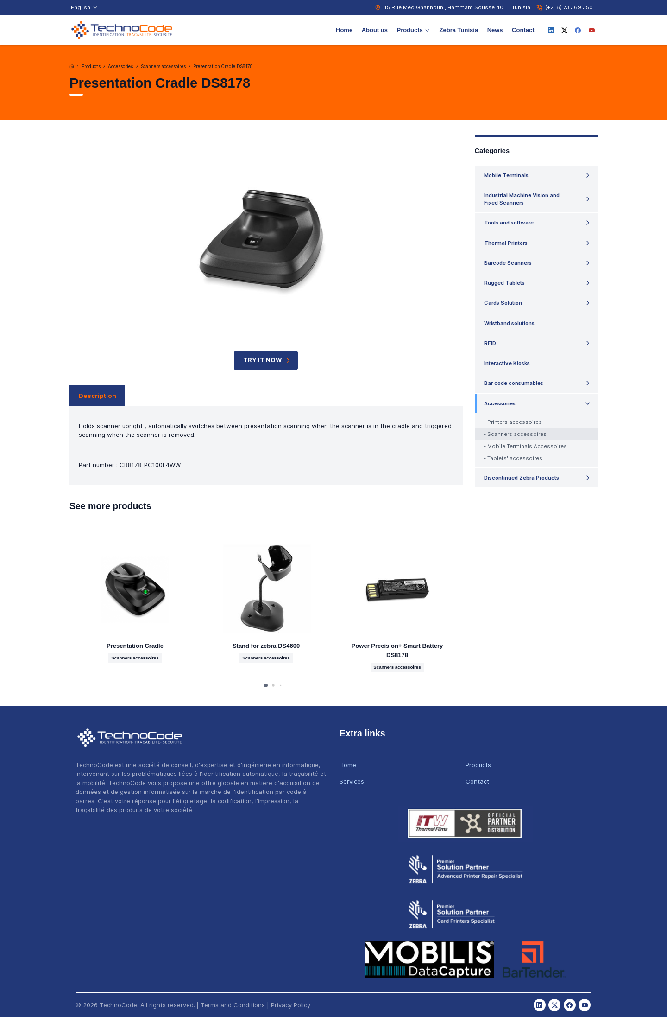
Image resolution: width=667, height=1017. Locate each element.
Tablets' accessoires (514, 458)
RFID (490, 343)
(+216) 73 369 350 (569, 7)
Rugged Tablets (504, 283)
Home (344, 29)
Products (413, 29)
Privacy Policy (290, 1005)
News (495, 29)
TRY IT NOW (267, 360)
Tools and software (509, 222)
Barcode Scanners (508, 263)
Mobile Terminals (506, 175)
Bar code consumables (513, 383)
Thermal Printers (506, 243)
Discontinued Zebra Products (521, 477)
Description (97, 395)
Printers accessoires (514, 422)
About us (375, 29)
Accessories (120, 66)
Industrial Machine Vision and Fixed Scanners (522, 199)
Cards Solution (503, 303)
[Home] (71, 66)
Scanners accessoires (163, 66)
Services (352, 781)
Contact (523, 29)
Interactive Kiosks (507, 363)
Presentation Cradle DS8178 (223, 66)
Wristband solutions (509, 323)
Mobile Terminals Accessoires (527, 446)
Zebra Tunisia (459, 29)
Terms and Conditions (233, 1005)
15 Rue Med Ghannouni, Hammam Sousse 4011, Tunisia (457, 7)
